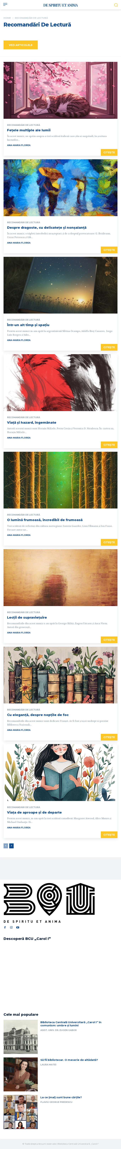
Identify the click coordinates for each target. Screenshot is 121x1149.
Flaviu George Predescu (56, 1102)
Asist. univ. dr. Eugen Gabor (58, 1030)
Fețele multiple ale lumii (29, 130)
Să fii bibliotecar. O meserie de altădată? (69, 1060)
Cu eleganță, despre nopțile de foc (38, 715)
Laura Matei (48, 1064)
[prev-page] (6, 845)
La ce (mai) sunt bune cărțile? (61, 1097)
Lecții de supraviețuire (27, 617)
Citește (109, 152)
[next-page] (11, 845)
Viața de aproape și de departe (34, 812)
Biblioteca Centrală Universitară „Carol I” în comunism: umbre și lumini (70, 1024)
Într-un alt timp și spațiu (28, 325)
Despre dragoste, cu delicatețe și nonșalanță (46, 228)
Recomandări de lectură (23, 125)
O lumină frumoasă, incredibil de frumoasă (45, 520)
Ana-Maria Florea (18, 145)
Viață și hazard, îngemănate (31, 423)
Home (7, 18)
